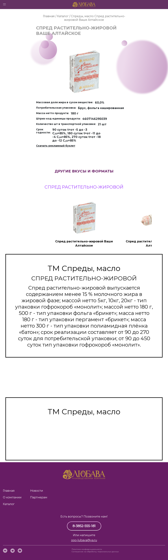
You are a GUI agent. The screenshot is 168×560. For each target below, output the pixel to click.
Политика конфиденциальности (87, 549)
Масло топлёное (84, 429)
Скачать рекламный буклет (55, 145)
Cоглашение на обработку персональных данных (95, 552)
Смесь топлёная (84, 435)
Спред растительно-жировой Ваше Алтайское (94, 18)
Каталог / (64, 16)
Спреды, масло (82, 16)
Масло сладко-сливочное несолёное (84, 422)
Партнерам (38, 497)
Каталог (9, 504)
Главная (9, 490)
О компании (12, 497)
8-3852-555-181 (84, 526)
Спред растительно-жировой (84, 447)
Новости (36, 490)
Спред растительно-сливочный (84, 441)
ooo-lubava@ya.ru (84, 540)
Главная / (50, 16)
